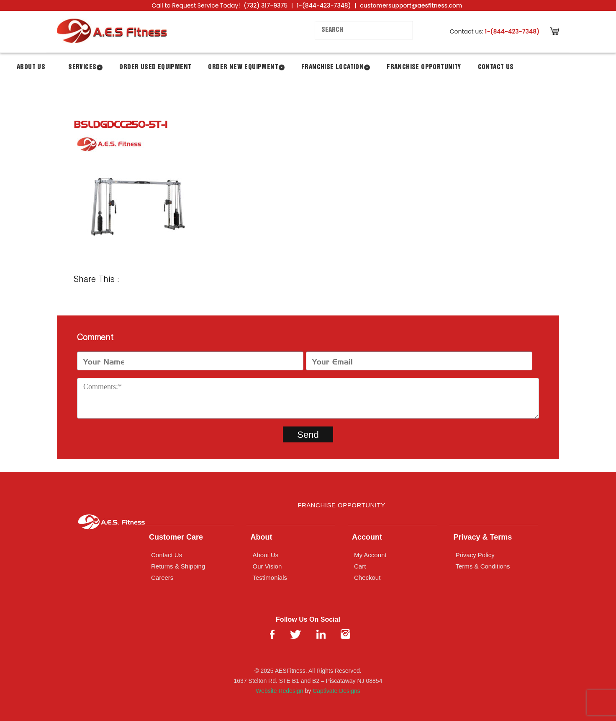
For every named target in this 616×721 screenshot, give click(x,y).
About (261, 537)
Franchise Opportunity (424, 67)
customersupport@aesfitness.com (411, 5)
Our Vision (267, 566)
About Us (31, 67)
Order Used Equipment (155, 67)
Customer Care (176, 537)
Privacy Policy (475, 554)
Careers (162, 577)
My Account (370, 554)
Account (367, 537)
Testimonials (270, 577)
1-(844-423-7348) (324, 5)
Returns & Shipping (178, 566)
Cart (360, 566)
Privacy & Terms (483, 537)
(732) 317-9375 (265, 5)
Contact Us (496, 67)
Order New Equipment (243, 67)
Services (82, 67)
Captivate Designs (336, 690)
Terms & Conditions (483, 566)
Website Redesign (279, 690)
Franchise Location (332, 67)
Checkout (367, 577)
